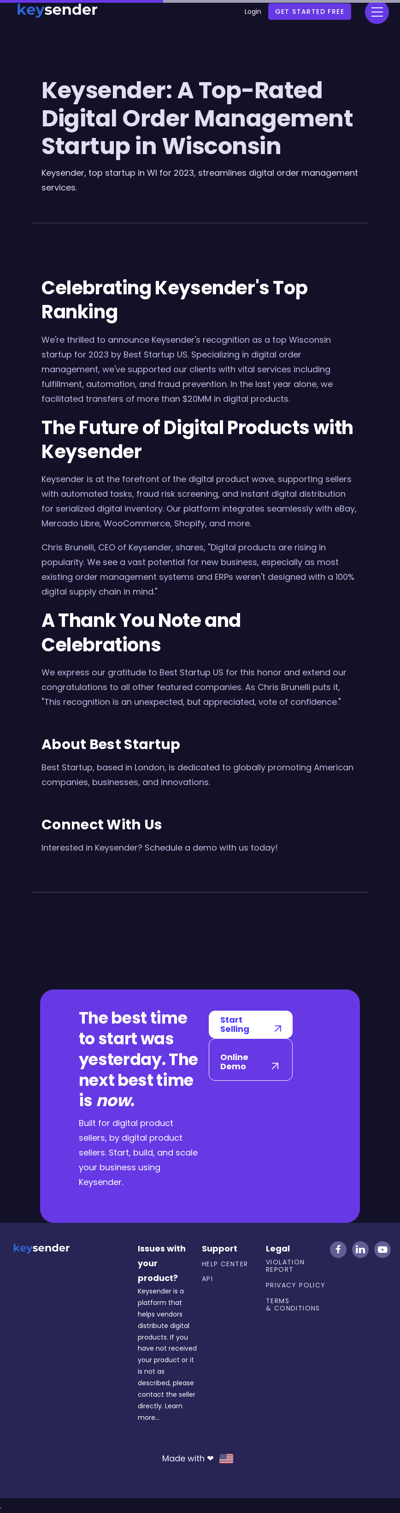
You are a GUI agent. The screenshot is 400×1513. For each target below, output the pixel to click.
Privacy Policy (296, 1285)
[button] (377, 12)
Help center (225, 1264)
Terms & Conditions (293, 1304)
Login (253, 11)
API (207, 1278)
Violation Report (285, 1265)
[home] (57, 9)
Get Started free (309, 11)
